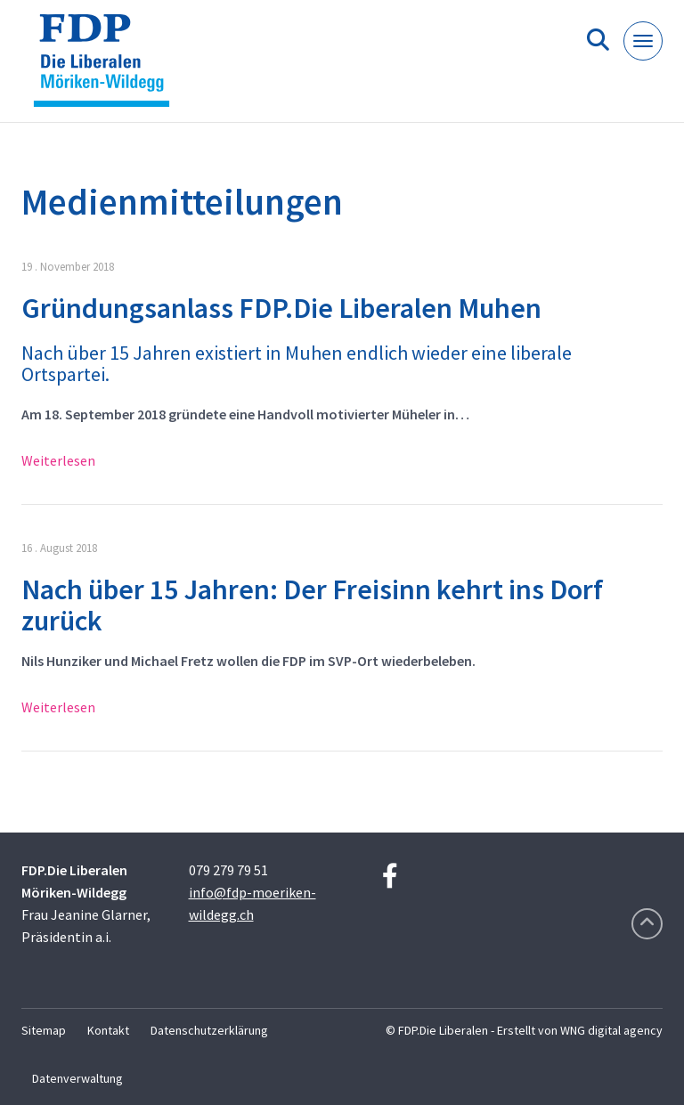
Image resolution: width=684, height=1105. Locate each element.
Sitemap (43, 1030)
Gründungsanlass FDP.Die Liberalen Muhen (281, 308)
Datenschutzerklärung (209, 1030)
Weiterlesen (58, 460)
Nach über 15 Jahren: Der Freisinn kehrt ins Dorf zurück (312, 605)
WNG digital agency (611, 1030)
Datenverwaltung (77, 1078)
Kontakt (108, 1030)
